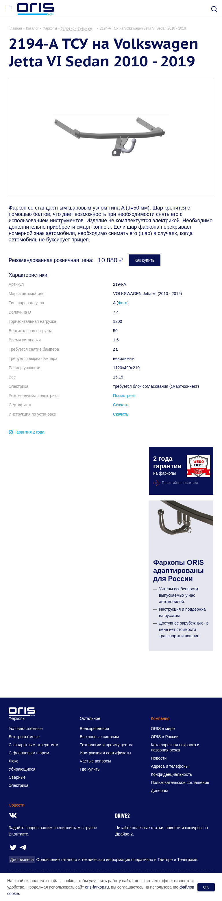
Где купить (90, 769)
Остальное (90, 718)
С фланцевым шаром (29, 753)
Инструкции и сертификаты (105, 753)
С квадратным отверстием (33, 744)
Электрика (18, 785)
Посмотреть (124, 395)
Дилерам (159, 790)
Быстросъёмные (24, 736)
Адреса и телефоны (169, 766)
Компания (160, 718)
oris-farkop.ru (97, 887)
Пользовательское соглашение (180, 782)
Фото (122, 303)
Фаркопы (17, 718)
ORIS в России (165, 736)
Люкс (13, 761)
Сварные (17, 777)
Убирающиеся (22, 769)
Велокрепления (94, 728)
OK (206, 887)
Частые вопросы (95, 761)
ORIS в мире (163, 728)
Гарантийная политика (180, 483)
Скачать (120, 405)
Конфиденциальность (171, 774)
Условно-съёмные (25, 728)
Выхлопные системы (99, 736)
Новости (158, 758)
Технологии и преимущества (106, 744)
